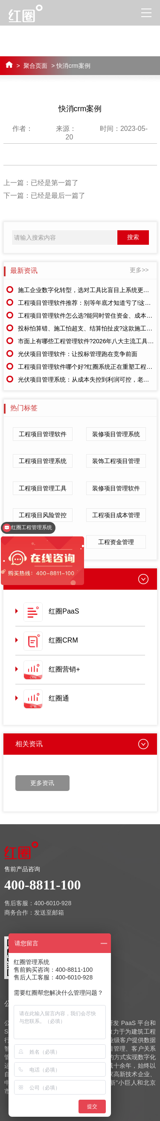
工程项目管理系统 (43, 461)
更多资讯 (42, 782)
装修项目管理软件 (116, 488)
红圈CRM (63, 640)
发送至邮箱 (49, 912)
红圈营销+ (64, 669)
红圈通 (59, 698)
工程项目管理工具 (43, 488)
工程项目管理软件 (43, 434)
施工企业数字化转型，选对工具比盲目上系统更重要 (86, 290)
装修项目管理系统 (116, 434)
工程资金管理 (116, 542)
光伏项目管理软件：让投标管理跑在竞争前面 (77, 353)
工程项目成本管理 (116, 515)
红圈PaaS (64, 611)
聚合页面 (35, 65)
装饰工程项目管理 (116, 461)
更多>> (139, 269)
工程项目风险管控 (43, 515)
